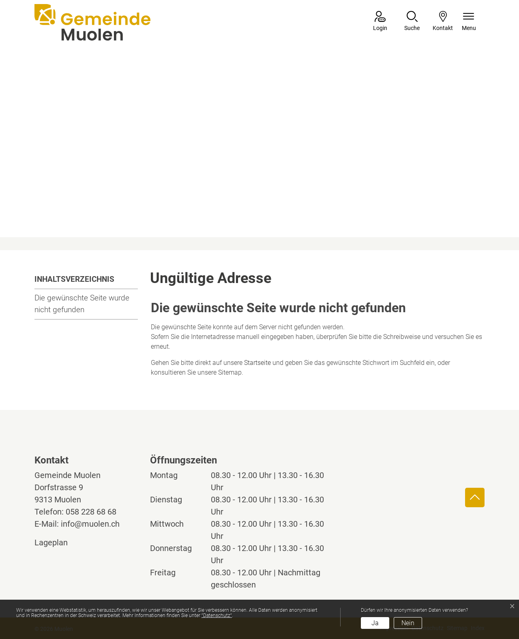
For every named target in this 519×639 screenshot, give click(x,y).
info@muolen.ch (90, 524)
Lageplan (58, 542)
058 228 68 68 (91, 512)
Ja (375, 623)
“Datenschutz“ (217, 615)
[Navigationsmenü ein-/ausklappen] (469, 21)
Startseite (257, 363)
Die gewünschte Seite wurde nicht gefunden (81, 303)
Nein (407, 623)
